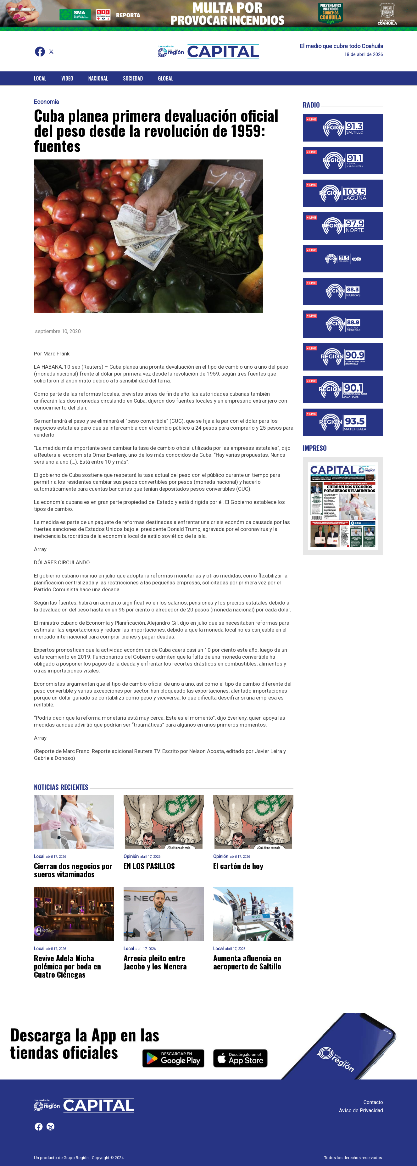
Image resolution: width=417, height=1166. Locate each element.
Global (165, 78)
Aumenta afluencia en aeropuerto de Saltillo (247, 962)
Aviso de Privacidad (361, 1110)
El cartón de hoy (238, 866)
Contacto (373, 1102)
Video (67, 78)
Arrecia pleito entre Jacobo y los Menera (155, 962)
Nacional (98, 78)
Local (40, 78)
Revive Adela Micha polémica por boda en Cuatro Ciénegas (67, 966)
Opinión (131, 856)
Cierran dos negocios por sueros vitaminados (73, 870)
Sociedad (133, 78)
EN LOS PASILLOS (149, 866)
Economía (46, 102)
